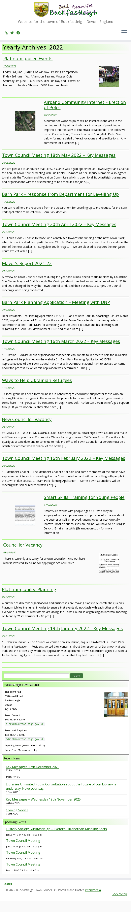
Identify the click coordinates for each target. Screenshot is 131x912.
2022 (16, 51)
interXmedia (93, 901)
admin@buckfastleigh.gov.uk (24, 750)
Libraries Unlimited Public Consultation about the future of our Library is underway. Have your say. (61, 797)
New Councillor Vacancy (27, 430)
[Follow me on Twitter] (13, 36)
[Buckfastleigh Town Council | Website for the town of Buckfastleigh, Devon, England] (65, 11)
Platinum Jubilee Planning (29, 600)
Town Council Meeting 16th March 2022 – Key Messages (61, 352)
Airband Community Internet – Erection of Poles (85, 115)
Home (6, 51)
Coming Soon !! (17, 821)
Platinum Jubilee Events (28, 69)
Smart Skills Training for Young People (84, 508)
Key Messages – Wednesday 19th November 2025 (43, 810)
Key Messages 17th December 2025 (32, 778)
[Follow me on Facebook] (20, 36)
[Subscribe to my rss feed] (7, 36)
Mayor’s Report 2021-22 (27, 274)
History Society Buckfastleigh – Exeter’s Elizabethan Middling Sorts (56, 840)
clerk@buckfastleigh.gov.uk (24, 735)
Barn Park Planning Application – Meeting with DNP (56, 313)
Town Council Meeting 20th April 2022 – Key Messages (59, 235)
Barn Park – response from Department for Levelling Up (60, 205)
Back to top (119, 905)
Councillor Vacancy (22, 556)
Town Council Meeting (23, 851)
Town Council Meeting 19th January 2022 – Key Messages (62, 639)
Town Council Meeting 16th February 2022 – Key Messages (63, 469)
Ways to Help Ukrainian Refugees (37, 391)
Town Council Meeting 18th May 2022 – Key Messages (59, 166)
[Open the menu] (124, 36)
